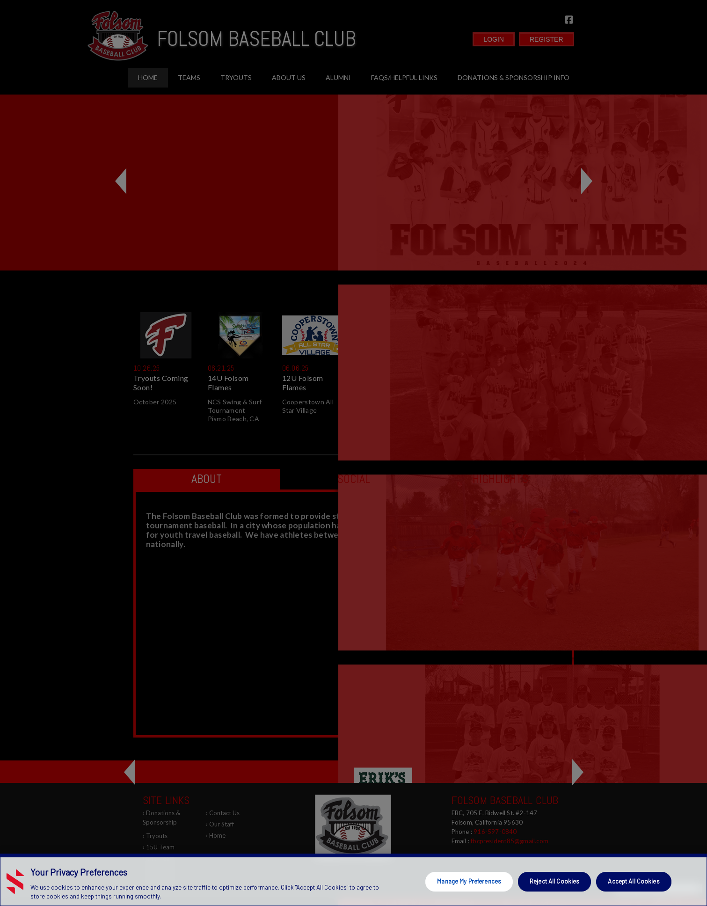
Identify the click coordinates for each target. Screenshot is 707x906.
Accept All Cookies (633, 881)
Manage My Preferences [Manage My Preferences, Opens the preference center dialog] (469, 881)
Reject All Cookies (554, 881)
